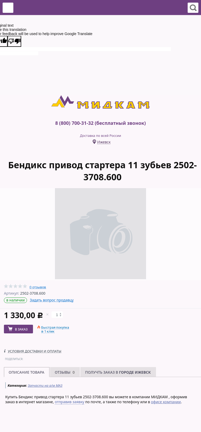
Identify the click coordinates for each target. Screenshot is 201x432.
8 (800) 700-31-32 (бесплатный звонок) (100, 123)
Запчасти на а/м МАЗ (45, 385)
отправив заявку (69, 401)
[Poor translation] (14, 41)
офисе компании (166, 401)
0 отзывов (38, 287)
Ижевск (104, 142)
